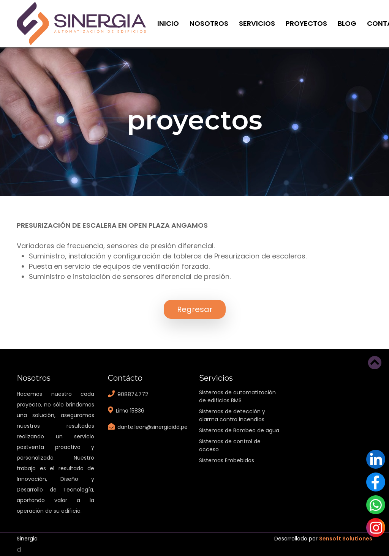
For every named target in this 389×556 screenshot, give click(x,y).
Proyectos (306, 23)
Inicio (168, 23)
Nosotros (209, 23)
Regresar (194, 309)
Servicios (257, 23)
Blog (347, 23)
